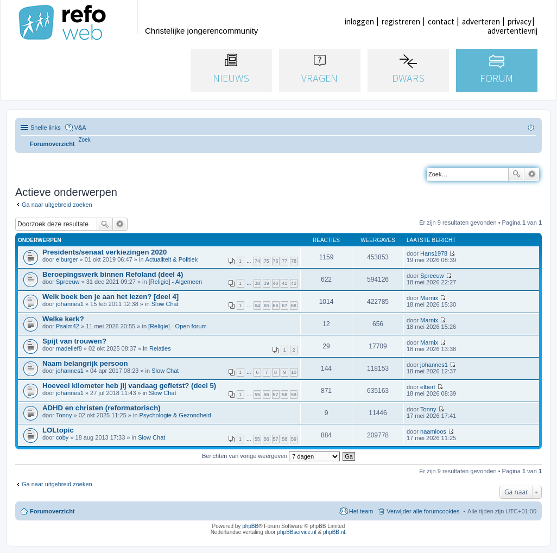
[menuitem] (85, 140)
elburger (67, 259)
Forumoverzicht (52, 511)
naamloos (433, 431)
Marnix (429, 298)
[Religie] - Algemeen (175, 281)
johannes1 (70, 304)
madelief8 (69, 348)
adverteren (481, 21)
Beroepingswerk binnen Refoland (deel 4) (112, 274)
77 (284, 261)
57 (275, 394)
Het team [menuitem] (361, 511)
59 (293, 394)
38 (257, 283)
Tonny (64, 415)
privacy (519, 21)
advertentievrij (512, 31)
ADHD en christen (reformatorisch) (101, 408)
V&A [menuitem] (80, 127)
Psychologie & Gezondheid (175, 415)
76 (275, 261)
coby (62, 437)
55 (257, 394)
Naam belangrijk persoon (85, 363)
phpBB (250, 526)
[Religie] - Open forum (177, 326)
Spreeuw (67, 281)
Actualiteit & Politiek (171, 259)
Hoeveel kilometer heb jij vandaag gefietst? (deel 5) (129, 386)
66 (275, 305)
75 (266, 261)
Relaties (160, 348)
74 (257, 261)
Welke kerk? (63, 319)
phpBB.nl (334, 532)
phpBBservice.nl (296, 532)
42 (293, 283)
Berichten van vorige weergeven (271, 456)
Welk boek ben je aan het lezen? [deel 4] (110, 297)
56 (266, 394)
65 (266, 305)
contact (441, 21)
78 (293, 261)
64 (257, 305)
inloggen (359, 21)
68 (293, 305)
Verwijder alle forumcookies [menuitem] (423, 511)
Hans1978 (433, 253)
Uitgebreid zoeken (531, 174)
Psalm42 (67, 326)
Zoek (516, 174)
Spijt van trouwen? (74, 341)
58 (284, 394)
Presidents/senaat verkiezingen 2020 (104, 252)
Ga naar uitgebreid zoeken (57, 204)
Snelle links (45, 127)
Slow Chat (165, 304)
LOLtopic (58, 430)
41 (284, 283)
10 (293, 372)
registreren (401, 21)
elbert (427, 387)
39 (266, 283)
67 (284, 305)
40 (275, 283)
